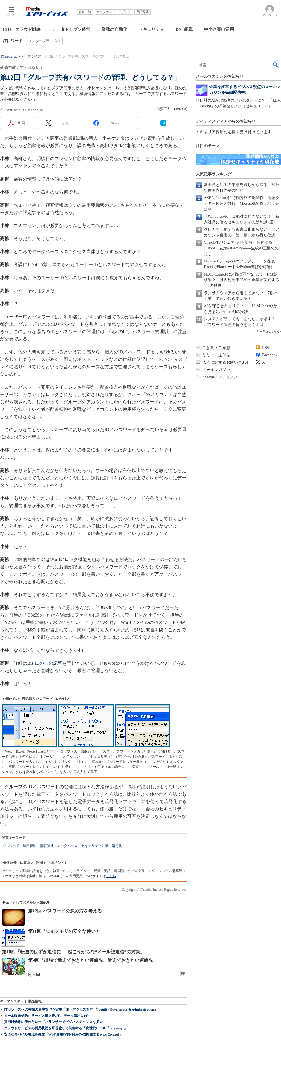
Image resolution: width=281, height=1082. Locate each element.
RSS (265, 348)
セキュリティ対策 (94, 846)
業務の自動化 (114, 29)
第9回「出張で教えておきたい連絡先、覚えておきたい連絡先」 (93, 960)
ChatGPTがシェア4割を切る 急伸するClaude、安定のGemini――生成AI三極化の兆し (241, 248)
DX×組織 (183, 29)
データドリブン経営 (71, 29)
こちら (111, 876)
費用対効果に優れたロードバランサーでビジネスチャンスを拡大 (53, 1022)
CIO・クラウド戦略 (22, 29)
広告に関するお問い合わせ (226, 362)
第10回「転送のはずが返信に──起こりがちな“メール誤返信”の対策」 (73, 951)
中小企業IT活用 (219, 29)
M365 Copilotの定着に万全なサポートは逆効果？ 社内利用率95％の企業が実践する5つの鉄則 (241, 280)
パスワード (10, 846)
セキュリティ (151, 29)
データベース (67, 846)
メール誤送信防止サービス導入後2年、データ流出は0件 (46, 1016)
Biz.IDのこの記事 (44, 663)
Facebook (269, 355)
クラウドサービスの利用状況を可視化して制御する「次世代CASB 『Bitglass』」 (65, 1028)
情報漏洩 (47, 846)
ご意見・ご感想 (216, 348)
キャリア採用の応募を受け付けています (235, 132)
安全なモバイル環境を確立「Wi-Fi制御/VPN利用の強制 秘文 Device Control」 (63, 1034)
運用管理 (29, 846)
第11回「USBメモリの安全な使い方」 (66, 931)
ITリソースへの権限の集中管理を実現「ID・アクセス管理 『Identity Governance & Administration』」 (82, 1009)
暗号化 (117, 846)
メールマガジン (216, 370)
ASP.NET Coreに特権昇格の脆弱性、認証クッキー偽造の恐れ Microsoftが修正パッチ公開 (242, 203)
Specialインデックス (220, 377)
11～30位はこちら (268, 331)
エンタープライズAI (44, 41)
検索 (276, 65)
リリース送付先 (216, 355)
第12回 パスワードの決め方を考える (65, 911)
